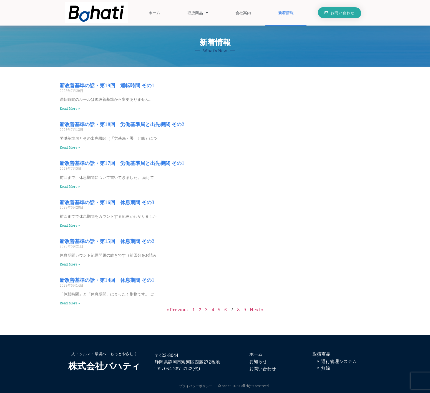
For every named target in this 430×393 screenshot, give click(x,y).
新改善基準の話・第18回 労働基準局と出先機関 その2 (122, 124)
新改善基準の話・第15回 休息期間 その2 (107, 241)
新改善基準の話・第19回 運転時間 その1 (107, 85)
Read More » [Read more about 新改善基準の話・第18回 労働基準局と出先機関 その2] (70, 147)
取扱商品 (197, 12)
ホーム (154, 12)
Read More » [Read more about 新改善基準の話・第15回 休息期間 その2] (70, 264)
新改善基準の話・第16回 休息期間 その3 (107, 202)
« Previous (177, 310)
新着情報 (286, 12)
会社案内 (243, 12)
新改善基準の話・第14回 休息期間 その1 (107, 280)
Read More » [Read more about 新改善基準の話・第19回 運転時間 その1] (70, 108)
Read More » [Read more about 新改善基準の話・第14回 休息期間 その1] (70, 303)
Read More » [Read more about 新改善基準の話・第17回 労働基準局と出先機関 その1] (70, 186)
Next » (256, 310)
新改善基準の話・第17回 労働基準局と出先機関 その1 (122, 163)
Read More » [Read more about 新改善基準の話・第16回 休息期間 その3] (70, 225)
